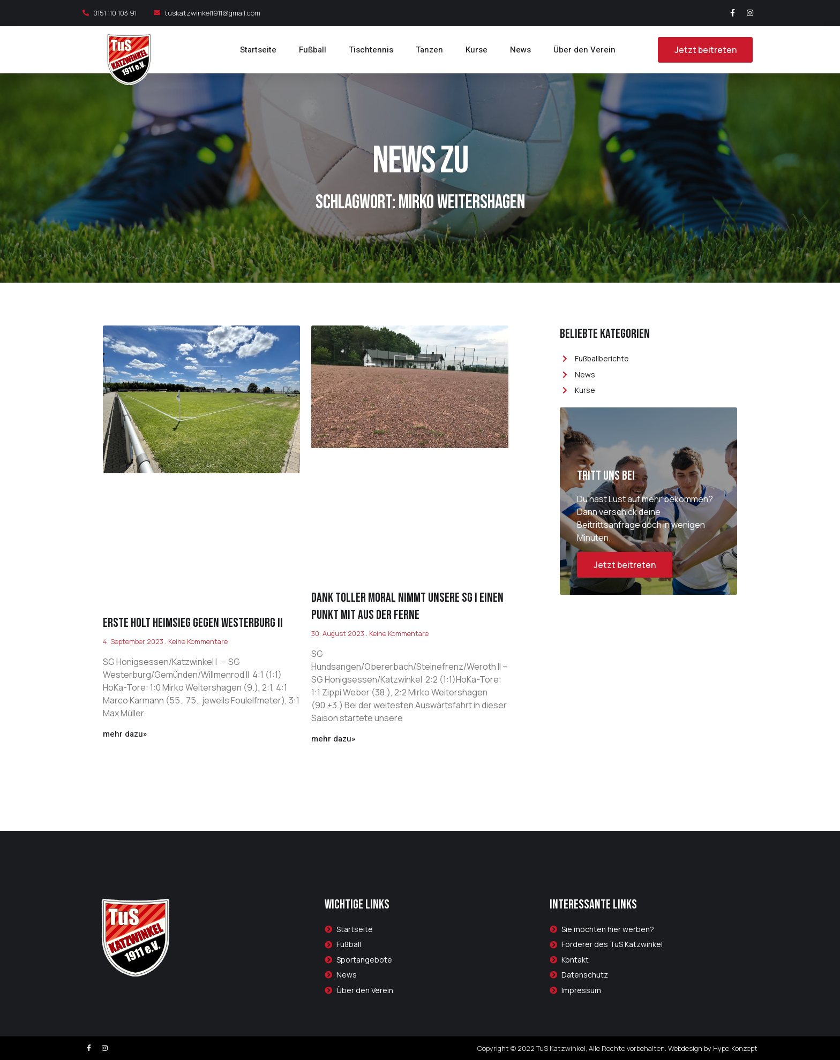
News (520, 50)
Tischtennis (371, 50)
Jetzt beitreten (625, 565)
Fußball (312, 50)
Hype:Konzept (735, 1048)
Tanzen (429, 50)
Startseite (258, 50)
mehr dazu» (125, 734)
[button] (705, 50)
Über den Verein (584, 50)
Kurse (477, 50)
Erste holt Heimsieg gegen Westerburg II (193, 623)
